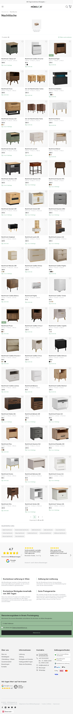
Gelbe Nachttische (48, 530)
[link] (30, 517)
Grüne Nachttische (60, 530)
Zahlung (21, 656)
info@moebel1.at (42, 665)
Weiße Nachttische (36, 530)
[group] (33, 554)
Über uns (4, 654)
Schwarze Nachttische (45, 533)
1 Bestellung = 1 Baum (7, 659)
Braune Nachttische (7, 536)
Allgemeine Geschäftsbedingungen (29, 704)
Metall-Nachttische (7, 530)
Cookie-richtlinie (46, 704)
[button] (36, 2)
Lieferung (22, 654)
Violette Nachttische (32, 533)
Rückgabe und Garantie (26, 659)
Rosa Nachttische (19, 536)
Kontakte (4, 666)
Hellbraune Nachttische (59, 533)
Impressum (56, 704)
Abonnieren (36, 632)
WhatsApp (40, 670)
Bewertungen (5, 664)
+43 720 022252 (42, 658)
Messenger (40, 667)
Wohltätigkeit (5, 656)
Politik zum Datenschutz (10, 704)
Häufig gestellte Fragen (26, 661)
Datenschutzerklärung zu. (19, 627)
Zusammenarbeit (6, 661)
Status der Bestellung (25, 664)
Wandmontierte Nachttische (21, 530)
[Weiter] (42, 517)
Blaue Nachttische (19, 533)
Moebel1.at (5, 12)
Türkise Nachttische (7, 533)
